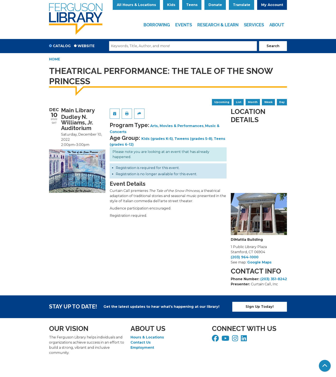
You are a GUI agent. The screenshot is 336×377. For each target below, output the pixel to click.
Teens (192, 5)
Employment (142, 348)
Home (54, 59)
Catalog (62, 46)
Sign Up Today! (260, 307)
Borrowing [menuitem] (157, 24)
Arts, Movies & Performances (177, 126)
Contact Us (140, 342)
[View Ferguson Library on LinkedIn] (244, 340)
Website (86, 46)
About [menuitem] (276, 24)
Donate (215, 5)
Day (282, 102)
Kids (171, 5)
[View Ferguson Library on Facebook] (216, 340)
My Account (272, 5)
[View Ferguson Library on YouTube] (226, 340)
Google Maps (259, 262)
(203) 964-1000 (244, 257)
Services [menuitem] (254, 24)
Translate (241, 5)
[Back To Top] (325, 366)
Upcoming (221, 102)
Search (273, 46)
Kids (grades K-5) (157, 139)
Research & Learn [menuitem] (217, 24)
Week (268, 102)
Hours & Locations (147, 337)
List (238, 102)
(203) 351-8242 (273, 279)
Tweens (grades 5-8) (193, 139)
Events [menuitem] (183, 24)
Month (253, 102)
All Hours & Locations (136, 5)
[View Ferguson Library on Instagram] (235, 340)
